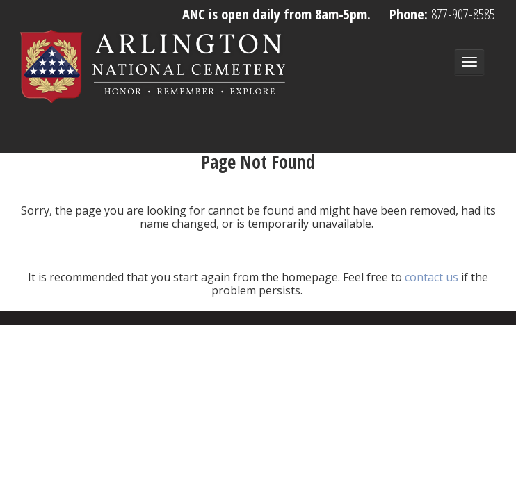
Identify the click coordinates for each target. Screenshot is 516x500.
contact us (431, 277)
